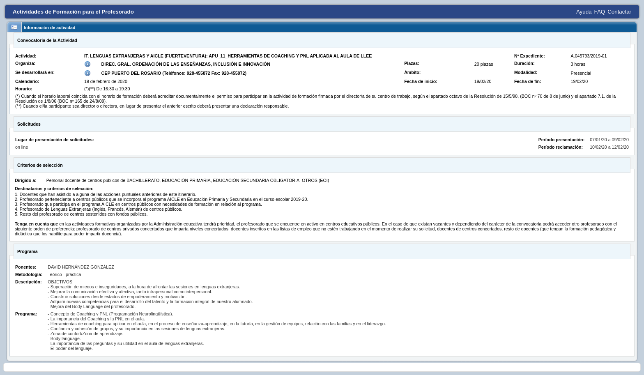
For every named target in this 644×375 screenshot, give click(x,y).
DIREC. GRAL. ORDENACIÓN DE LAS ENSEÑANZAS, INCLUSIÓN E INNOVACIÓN (185, 64)
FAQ (599, 12)
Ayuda (584, 12)
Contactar (619, 12)
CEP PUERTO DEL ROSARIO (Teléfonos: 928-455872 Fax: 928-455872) (173, 73)
